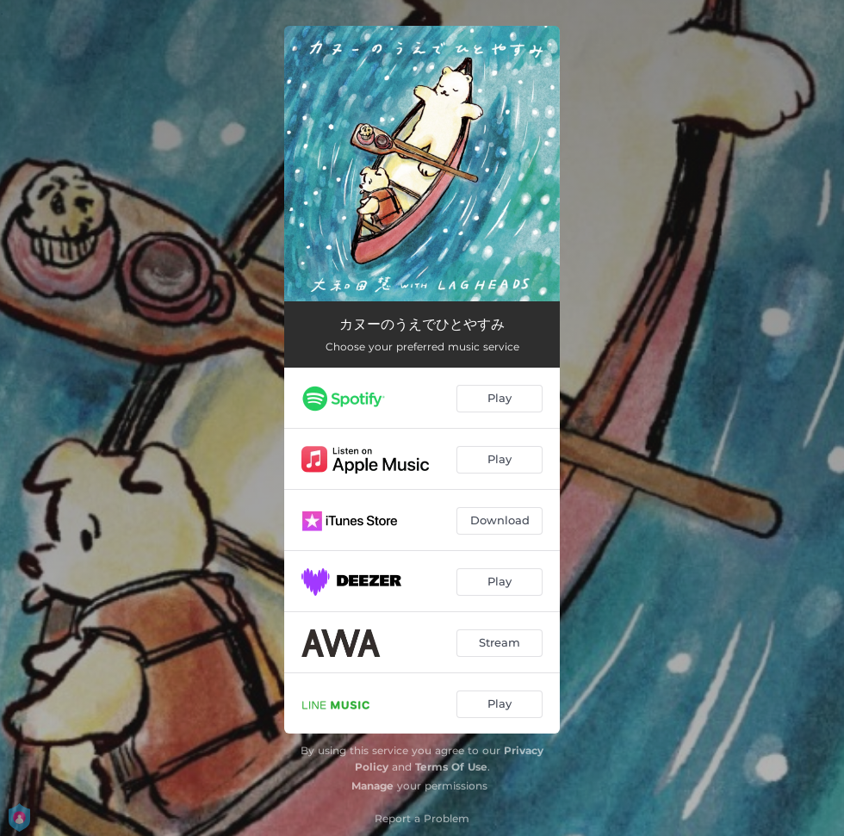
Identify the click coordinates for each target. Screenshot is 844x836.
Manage (372, 785)
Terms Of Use (451, 766)
